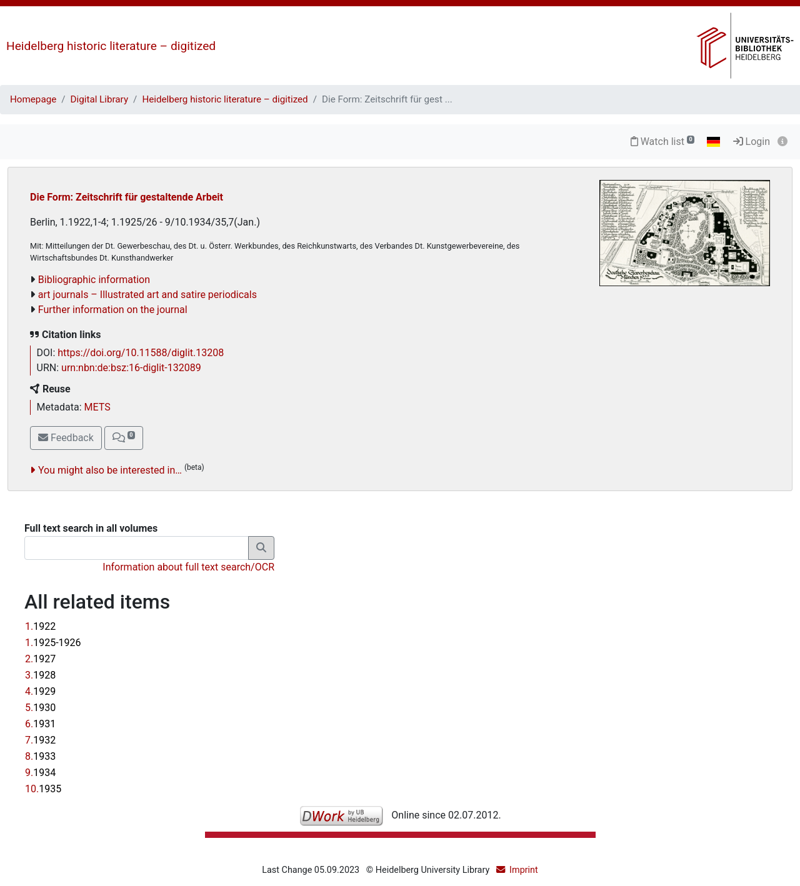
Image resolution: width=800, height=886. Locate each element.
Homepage (33, 99)
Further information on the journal (113, 310)
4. (40, 691)
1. (40, 626)
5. (40, 708)
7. (40, 740)
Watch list (663, 141)
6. (40, 724)
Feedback (66, 438)
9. (40, 773)
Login (751, 141)
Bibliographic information (94, 280)
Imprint (523, 870)
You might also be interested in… (110, 470)
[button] (123, 438)
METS (97, 407)
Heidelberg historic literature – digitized (111, 46)
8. (40, 756)
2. (40, 659)
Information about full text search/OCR (188, 567)
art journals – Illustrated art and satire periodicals (147, 295)
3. (40, 675)
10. (43, 789)
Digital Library (100, 99)
